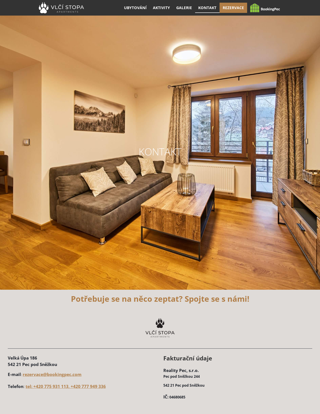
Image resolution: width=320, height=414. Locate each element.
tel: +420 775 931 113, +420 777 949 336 (66, 386)
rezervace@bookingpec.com (52, 374)
